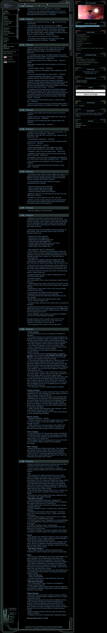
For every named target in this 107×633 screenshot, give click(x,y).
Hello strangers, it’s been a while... (85, 59)
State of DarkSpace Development (85, 61)
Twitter (77, 114)
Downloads (7, 23)
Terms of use (28, 628)
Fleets (6, 35)
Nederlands (11, 61)
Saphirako (82, 105)
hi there (78, 46)
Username (79, 41)
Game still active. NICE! (83, 36)
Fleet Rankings (9, 33)
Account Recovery (81, 38)
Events (6, 24)
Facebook (84, 114)
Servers (6, 30)
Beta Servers (8, 53)
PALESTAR (59, 628)
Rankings (7, 31)
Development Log (10, 51)
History (6, 38)
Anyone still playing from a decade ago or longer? (90, 48)
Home (6, 16)
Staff (5, 41)
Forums (6, 20)
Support (6, 40)
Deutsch (10, 59)
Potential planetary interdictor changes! (87, 62)
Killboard (7, 28)
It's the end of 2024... (82, 40)
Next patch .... (80, 45)
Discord (88, 113)
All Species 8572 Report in (83, 43)
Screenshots (8, 21)
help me (78, 50)
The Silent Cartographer (83, 64)
